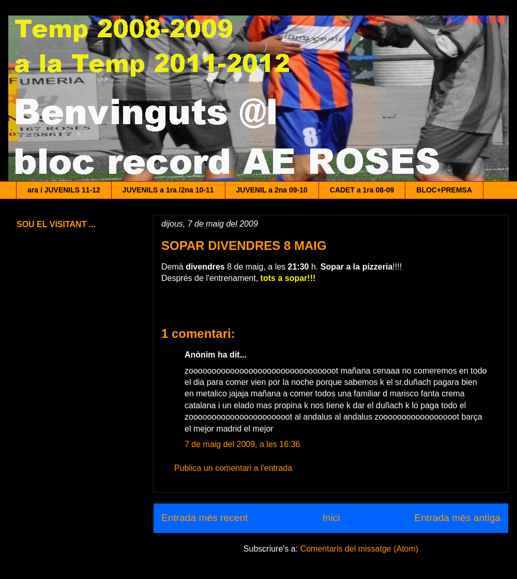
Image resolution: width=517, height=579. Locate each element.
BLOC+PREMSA (444, 190)
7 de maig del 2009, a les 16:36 (242, 444)
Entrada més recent (204, 517)
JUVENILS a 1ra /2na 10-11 (168, 190)
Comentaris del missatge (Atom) (359, 548)
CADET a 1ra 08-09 (362, 190)
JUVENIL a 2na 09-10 (272, 190)
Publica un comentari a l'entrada (233, 468)
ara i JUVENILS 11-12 (63, 190)
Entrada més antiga (457, 517)
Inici (331, 517)
